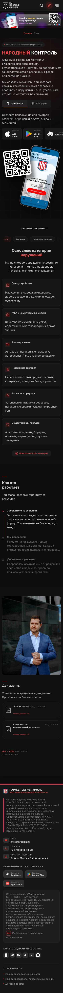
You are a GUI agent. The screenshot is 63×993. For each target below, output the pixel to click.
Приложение (14, 103)
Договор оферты (14, 983)
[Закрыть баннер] (58, 17)
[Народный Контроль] (13, 5)
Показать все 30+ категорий (31, 453)
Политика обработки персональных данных (29, 978)
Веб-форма (39, 103)
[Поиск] (41, 5)
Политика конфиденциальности (22, 973)
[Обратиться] (49, 5)
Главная (28, 33)
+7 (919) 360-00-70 (21, 849)
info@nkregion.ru (20, 841)
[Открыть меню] (57, 5)
